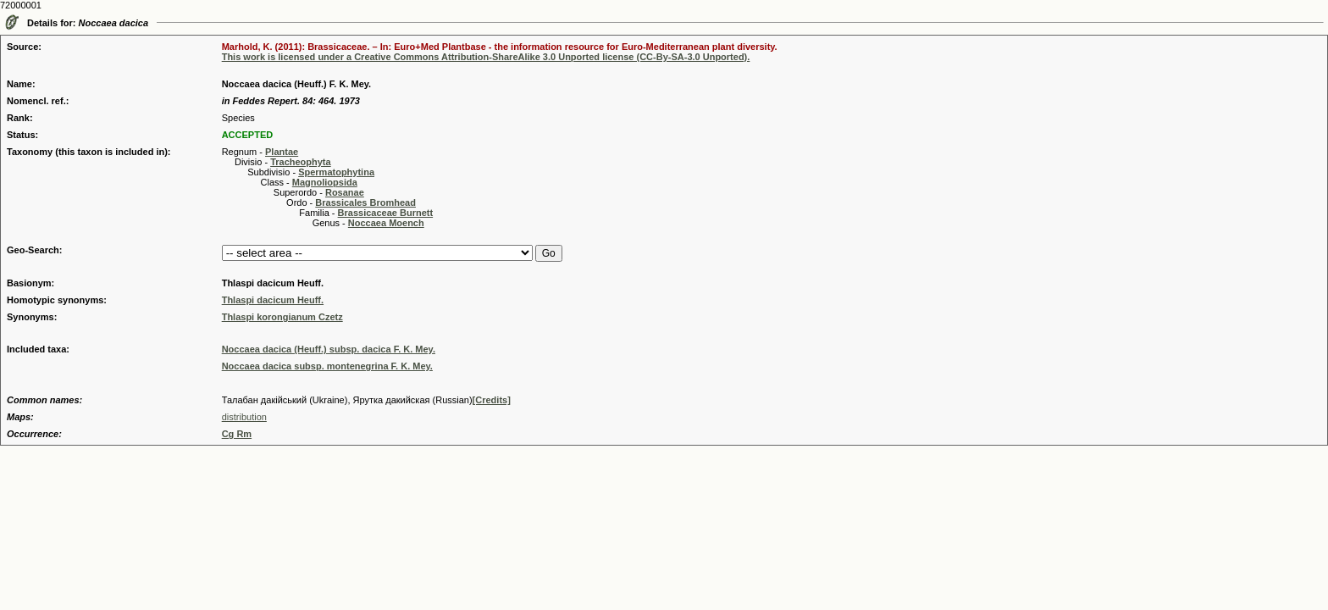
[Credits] (492, 400)
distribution (244, 417)
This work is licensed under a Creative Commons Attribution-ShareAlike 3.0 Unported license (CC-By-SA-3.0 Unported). (486, 57)
